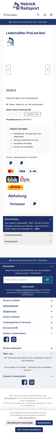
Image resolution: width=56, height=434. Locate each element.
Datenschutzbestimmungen (28, 290)
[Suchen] (38, 14)
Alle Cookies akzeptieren (29, 430)
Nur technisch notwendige (20, 423)
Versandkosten (10, 398)
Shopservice (9, 311)
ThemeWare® (29, 405)
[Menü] (10, 14)
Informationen (10, 306)
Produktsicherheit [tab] (28, 235)
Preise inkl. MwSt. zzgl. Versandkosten (22, 98)
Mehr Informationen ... (28, 418)
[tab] (28, 224)
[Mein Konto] (45, 14)
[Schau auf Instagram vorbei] (13, 339)
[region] (28, 70)
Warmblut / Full (16, 114)
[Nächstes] (47, 70)
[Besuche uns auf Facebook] (6, 339)
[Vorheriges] (8, 70)
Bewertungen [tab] (28, 241)
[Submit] (47, 280)
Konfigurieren (44, 423)
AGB (25, 292)
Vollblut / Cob (34, 114)
